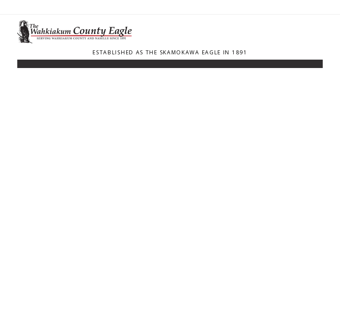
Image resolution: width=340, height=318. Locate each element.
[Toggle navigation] (23, 66)
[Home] (77, 40)
